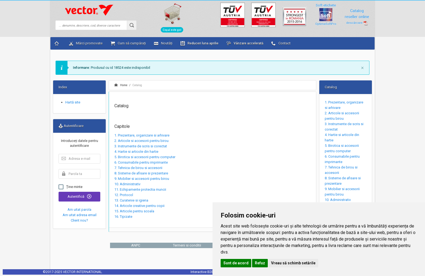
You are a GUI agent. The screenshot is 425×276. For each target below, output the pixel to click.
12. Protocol (123, 195)
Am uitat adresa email (79, 215)
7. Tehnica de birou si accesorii (138, 168)
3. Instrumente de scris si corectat (140, 146)
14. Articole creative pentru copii (139, 206)
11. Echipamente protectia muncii (140, 189)
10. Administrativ (127, 184)
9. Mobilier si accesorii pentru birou (141, 179)
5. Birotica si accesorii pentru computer (144, 157)
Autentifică (79, 196)
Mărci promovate (85, 43)
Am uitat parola (79, 209)
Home (120, 85)
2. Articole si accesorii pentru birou (141, 141)
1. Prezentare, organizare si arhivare (141, 135)
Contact (281, 43)
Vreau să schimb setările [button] (293, 263)
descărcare (357, 23)
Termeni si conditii (187, 245)
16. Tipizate (123, 217)
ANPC (135, 245)
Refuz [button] (260, 263)
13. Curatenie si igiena (131, 200)
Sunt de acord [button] (236, 263)
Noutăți (163, 43)
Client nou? (79, 220)
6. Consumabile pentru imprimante (141, 162)
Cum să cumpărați (128, 43)
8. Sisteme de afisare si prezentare (141, 173)
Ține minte (70, 186)
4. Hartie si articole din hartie (136, 152)
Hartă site (72, 102)
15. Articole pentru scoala (134, 211)
